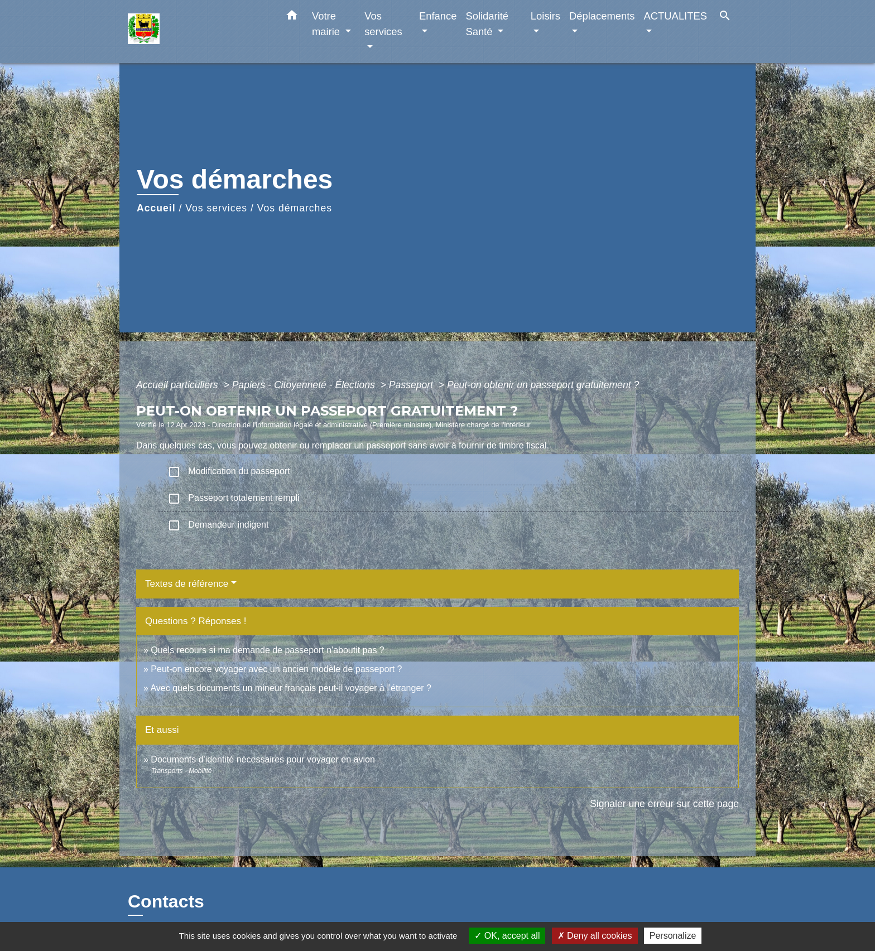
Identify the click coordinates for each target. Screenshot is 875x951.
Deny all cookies (594, 935)
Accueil (156, 208)
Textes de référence (186, 583)
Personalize (673, 935)
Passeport (412, 384)
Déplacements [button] (602, 16)
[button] (291, 17)
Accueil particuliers (178, 384)
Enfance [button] (437, 16)
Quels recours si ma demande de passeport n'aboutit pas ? (267, 650)
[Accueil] (197, 31)
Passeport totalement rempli (233, 498)
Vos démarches (294, 208)
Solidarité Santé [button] (486, 23)
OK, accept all (507, 935)
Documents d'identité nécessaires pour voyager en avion (263, 759)
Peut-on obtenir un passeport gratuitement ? (543, 384)
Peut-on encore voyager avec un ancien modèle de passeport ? (276, 669)
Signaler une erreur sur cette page (664, 803)
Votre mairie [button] (327, 23)
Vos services (216, 208)
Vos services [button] (383, 23)
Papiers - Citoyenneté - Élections (305, 384)
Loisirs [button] (545, 16)
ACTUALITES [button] (675, 16)
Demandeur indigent (217, 525)
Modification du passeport (228, 472)
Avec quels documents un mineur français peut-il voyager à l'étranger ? (290, 688)
